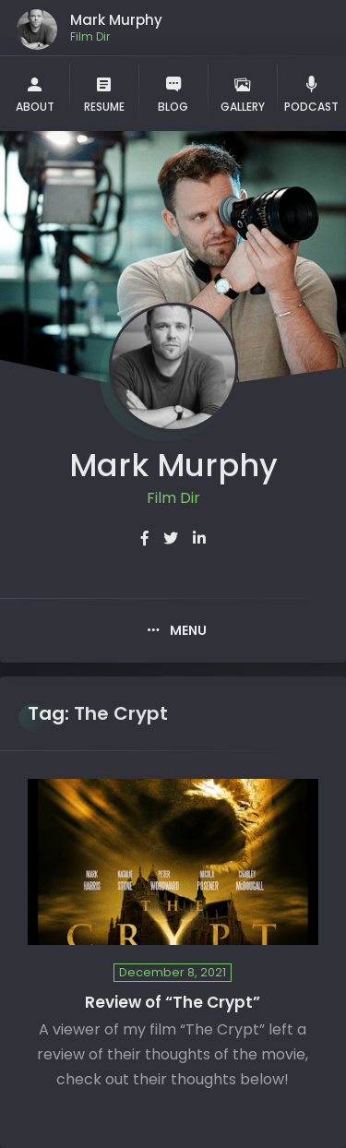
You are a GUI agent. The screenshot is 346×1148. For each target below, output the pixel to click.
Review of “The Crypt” (172, 1002)
